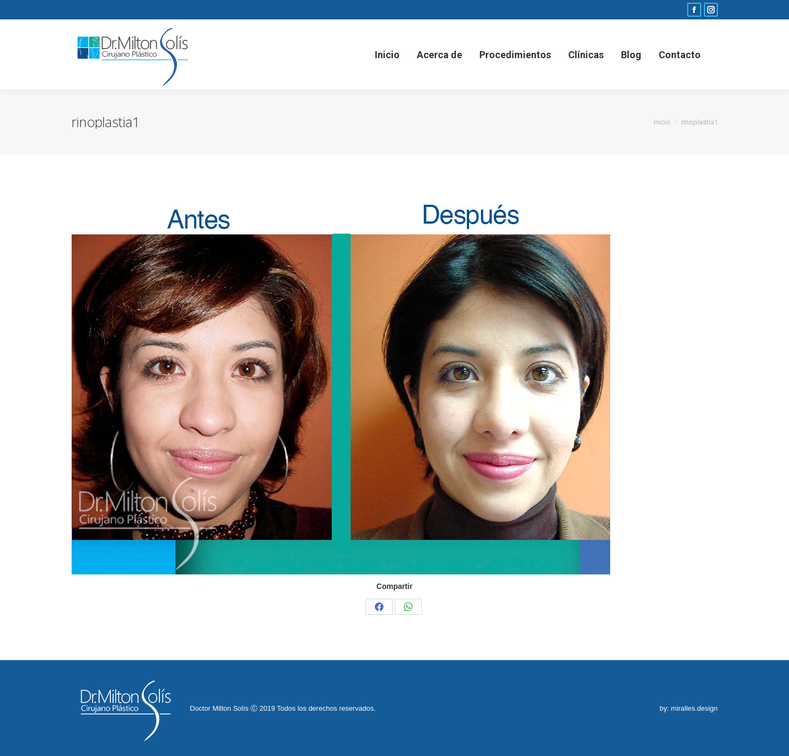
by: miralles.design (689, 708)
